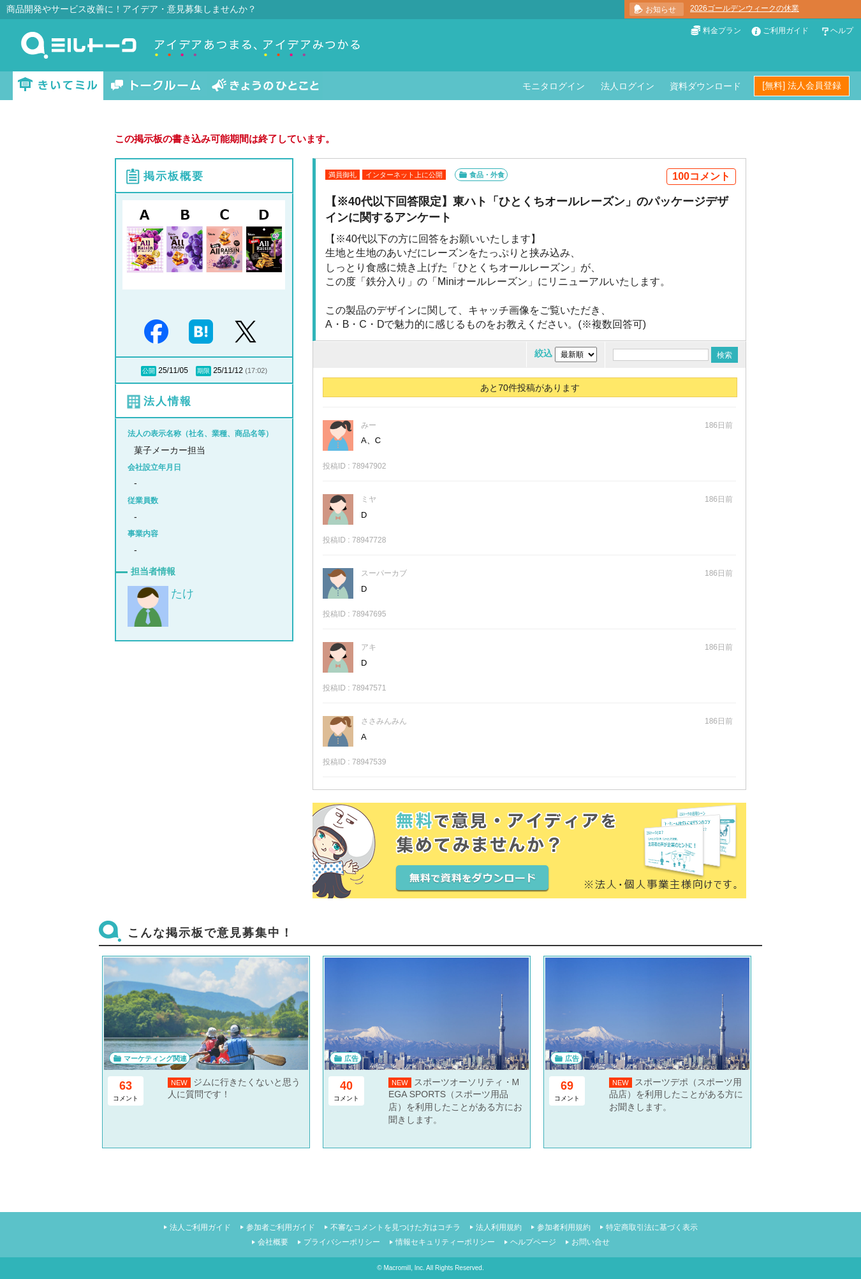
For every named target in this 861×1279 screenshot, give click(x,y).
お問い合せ (590, 1242)
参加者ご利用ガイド (280, 1227)
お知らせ (660, 9)
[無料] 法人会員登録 (801, 85)
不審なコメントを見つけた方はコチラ (395, 1227)
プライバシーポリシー (342, 1242)
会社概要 (273, 1242)
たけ (182, 593)
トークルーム (155, 85)
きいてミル (58, 85)
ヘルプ (841, 30)
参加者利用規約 (564, 1227)
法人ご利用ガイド (200, 1227)
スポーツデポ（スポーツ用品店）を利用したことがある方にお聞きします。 (676, 1094)
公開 (148, 370)
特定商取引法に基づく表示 (652, 1227)
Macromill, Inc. (403, 1267)
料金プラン (722, 30)
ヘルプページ (533, 1242)
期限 (203, 370)
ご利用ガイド (786, 30)
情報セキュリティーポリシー (445, 1242)
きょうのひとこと (265, 85)
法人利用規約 (499, 1227)
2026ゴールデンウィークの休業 (744, 8)
